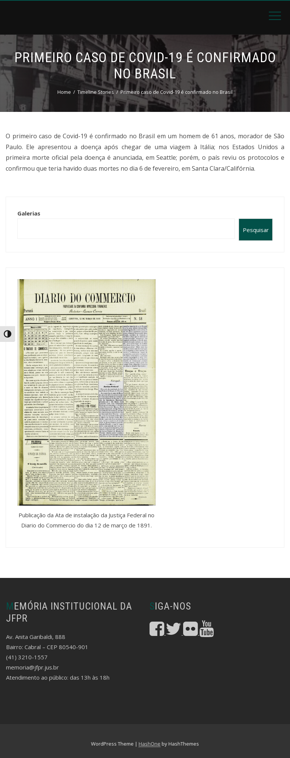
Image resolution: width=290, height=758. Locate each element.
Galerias (28, 213)
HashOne (149, 743)
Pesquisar (256, 230)
